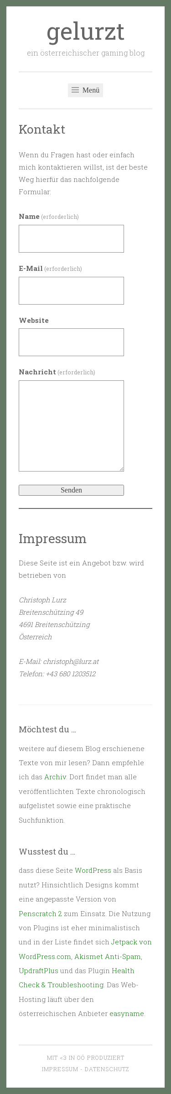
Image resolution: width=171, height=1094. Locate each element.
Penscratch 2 (40, 913)
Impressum (60, 1069)
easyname (126, 1013)
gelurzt (86, 30)
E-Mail (50, 268)
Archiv (55, 776)
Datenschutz (107, 1069)
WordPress (93, 870)
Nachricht (57, 371)
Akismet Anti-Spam (107, 956)
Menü (85, 90)
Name (49, 216)
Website (34, 320)
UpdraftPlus (38, 970)
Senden (71, 490)
